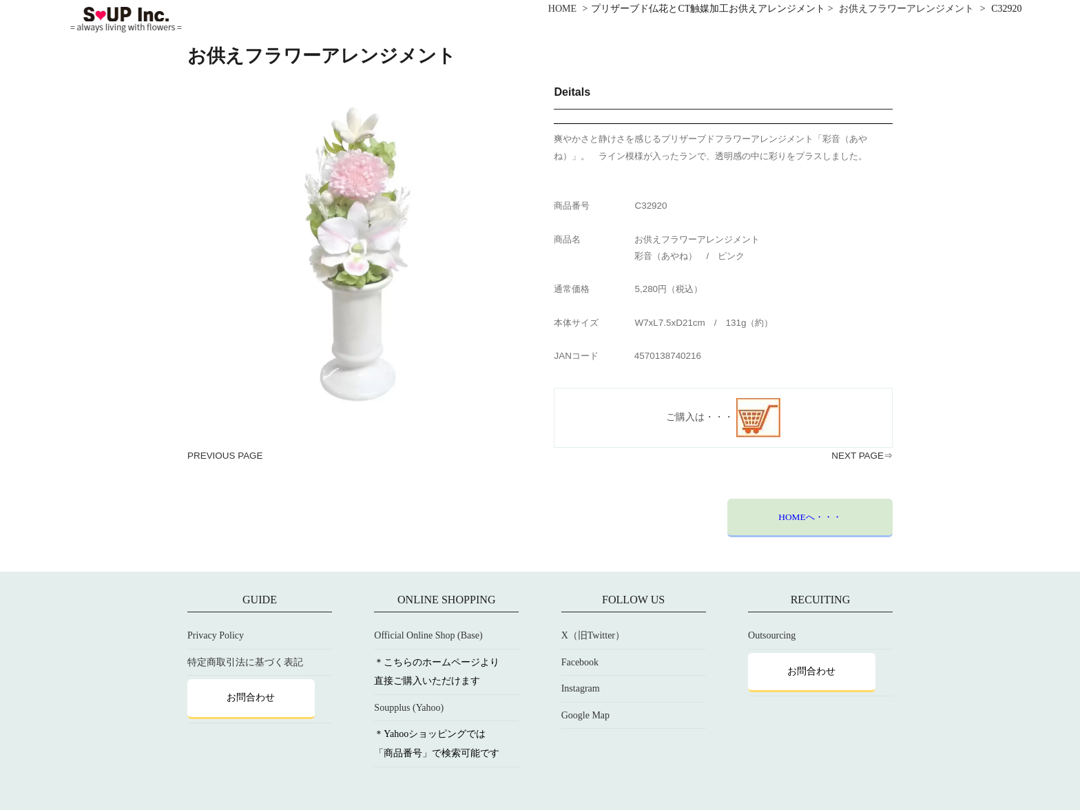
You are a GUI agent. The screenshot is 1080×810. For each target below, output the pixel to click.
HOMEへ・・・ (810, 517)
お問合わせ (251, 697)
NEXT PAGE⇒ (862, 455)
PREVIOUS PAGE (225, 455)
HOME (562, 8)
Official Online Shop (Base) (428, 635)
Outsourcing (772, 635)
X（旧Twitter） (593, 635)
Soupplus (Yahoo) (409, 708)
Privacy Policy (215, 635)
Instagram (580, 688)
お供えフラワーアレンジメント (906, 8)
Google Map (585, 715)
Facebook (580, 662)
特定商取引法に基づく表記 (245, 662)
